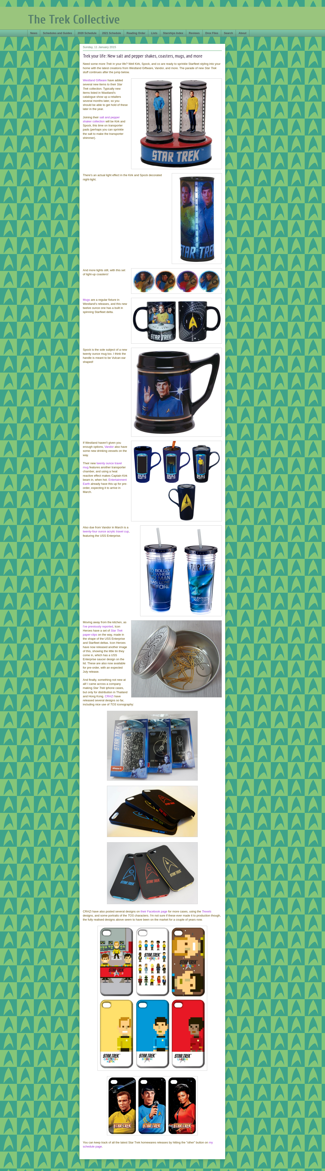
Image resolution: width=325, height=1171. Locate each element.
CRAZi (109, 696)
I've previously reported (98, 626)
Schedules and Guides (57, 33)
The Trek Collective (74, 19)
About (242, 33)
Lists (154, 33)
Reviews (194, 33)
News (33, 33)
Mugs (86, 299)
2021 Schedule (111, 33)
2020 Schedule (87, 33)
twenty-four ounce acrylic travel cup (106, 531)
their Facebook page (154, 911)
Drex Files (211, 33)
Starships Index (173, 33)
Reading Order (136, 33)
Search (228, 33)
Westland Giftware (95, 80)
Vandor (109, 446)
